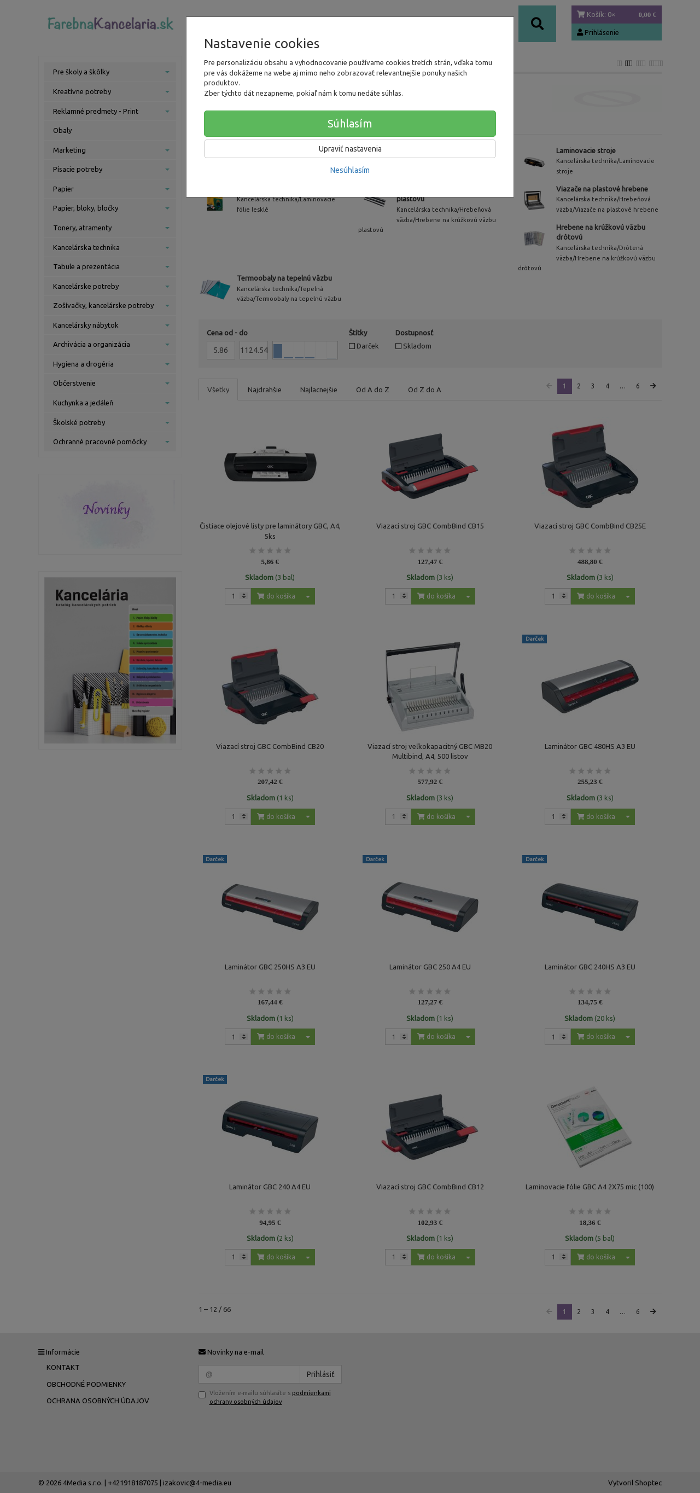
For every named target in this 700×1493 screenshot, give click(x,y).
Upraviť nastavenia (350, 148)
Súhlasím (350, 123)
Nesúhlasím (350, 170)
